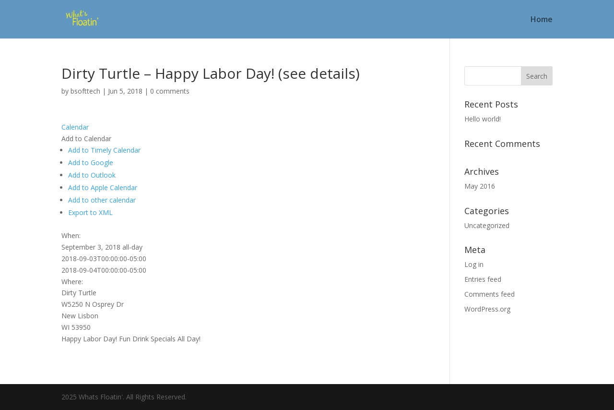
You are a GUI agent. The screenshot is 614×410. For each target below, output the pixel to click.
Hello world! (482, 118)
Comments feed (489, 294)
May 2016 (479, 186)
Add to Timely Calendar (104, 150)
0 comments (169, 91)
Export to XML (90, 212)
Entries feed (482, 279)
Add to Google (90, 162)
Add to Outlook (92, 175)
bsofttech (85, 91)
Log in (474, 264)
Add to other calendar (102, 200)
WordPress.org (487, 309)
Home (542, 20)
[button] (86, 138)
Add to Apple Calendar (102, 187)
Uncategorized (486, 225)
